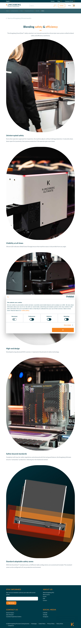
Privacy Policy (51, 623)
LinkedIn (45, 612)
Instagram (45, 616)
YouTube (45, 614)
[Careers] (52, 1)
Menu (69, 5)
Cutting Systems (14, 10)
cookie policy (25, 310)
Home (7, 10)
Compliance (11, 625)
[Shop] (59, 1)
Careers (45, 600)
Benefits (37, 10)
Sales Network (10, 614)
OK (63, 330)
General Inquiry (10, 612)
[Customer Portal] (69, 1)
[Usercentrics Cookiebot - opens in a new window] (67, 297)
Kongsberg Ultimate (29, 10)
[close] (56, 612)
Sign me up (11, 603)
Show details (67, 325)
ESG (44, 598)
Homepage (34, 623)
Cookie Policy (42, 623)
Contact (61, 5)
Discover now (68, 622)
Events (44, 596)
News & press (46, 594)
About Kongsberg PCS (48, 592)
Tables (21, 10)
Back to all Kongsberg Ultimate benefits (19, 18)
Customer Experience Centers (13, 616)
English (8, 1)
